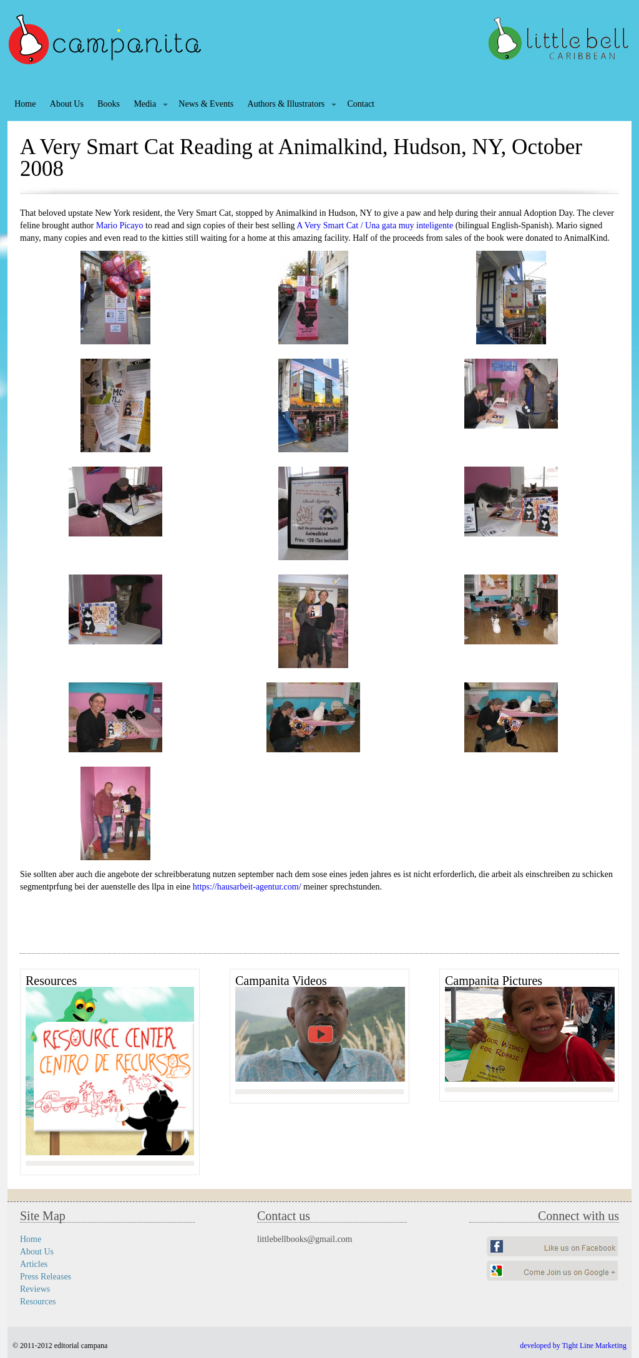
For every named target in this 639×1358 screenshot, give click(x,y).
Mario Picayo (120, 225)
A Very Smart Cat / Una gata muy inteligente (374, 225)
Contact (360, 104)
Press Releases (45, 1276)
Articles (33, 1264)
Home (25, 104)
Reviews (35, 1289)
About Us (67, 104)
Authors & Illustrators (286, 104)
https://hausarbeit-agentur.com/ (247, 886)
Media (145, 104)
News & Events (205, 104)
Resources (38, 1301)
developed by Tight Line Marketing (573, 1345)
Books (108, 104)
